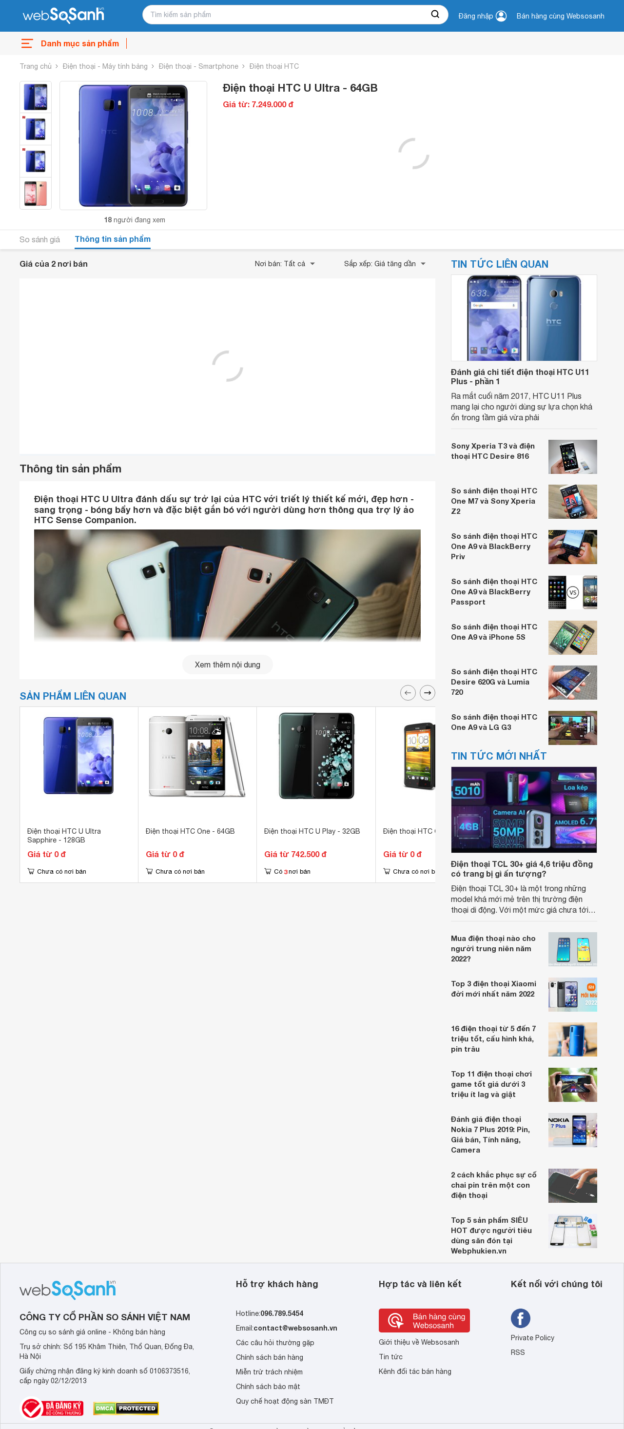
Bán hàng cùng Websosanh (560, 16)
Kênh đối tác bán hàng (415, 1371)
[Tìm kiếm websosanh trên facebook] (520, 1318)
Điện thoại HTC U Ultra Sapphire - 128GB (64, 835)
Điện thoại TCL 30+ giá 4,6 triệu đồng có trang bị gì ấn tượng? (522, 868)
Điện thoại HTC (274, 66)
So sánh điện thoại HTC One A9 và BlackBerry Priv (494, 546)
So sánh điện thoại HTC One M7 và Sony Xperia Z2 (494, 500)
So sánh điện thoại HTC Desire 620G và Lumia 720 (494, 681)
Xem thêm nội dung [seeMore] (227, 664)
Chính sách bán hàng (269, 1357)
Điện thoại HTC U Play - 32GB (312, 831)
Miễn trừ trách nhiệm (269, 1372)
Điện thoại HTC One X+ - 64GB (433, 831)
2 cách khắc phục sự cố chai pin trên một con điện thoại (494, 1184)
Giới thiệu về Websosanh (419, 1342)
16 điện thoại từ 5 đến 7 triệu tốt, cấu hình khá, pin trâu (493, 1038)
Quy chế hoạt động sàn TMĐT (285, 1401)
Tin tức (391, 1357)
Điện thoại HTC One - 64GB (190, 831)
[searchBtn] (436, 14)
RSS (518, 1352)
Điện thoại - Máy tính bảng (105, 66)
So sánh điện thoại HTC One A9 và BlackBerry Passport (494, 591)
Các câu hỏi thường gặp (275, 1343)
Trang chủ (36, 66)
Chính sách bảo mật (268, 1386)
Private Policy (532, 1338)
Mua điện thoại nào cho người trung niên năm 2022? (493, 948)
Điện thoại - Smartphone (198, 66)
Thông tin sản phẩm (113, 238)
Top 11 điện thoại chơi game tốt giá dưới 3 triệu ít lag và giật (491, 1083)
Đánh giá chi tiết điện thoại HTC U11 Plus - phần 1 (520, 376)
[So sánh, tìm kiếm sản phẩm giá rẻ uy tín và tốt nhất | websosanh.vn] (63, 16)
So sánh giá (40, 239)
